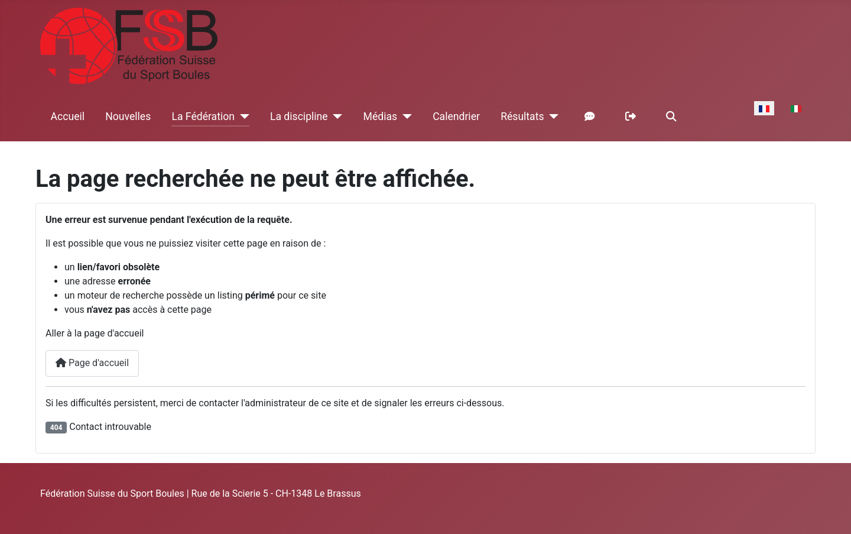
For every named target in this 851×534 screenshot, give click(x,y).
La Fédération (203, 116)
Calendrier (456, 116)
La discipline (299, 116)
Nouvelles (128, 116)
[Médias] (404, 116)
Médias (380, 116)
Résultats (522, 116)
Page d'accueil (92, 362)
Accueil (68, 116)
